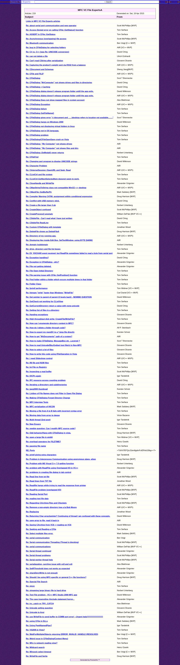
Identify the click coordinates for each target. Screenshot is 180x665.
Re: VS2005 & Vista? (35, 630)
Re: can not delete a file (37, 56)
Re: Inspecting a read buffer (39, 372)
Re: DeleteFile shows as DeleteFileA (42, 231)
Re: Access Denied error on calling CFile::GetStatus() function (54, 30)
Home (174, 2)
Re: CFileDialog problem (37, 135)
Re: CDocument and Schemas (40, 69)
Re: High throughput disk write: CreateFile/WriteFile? (50, 319)
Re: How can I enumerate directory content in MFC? (50, 323)
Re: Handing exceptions (37, 315)
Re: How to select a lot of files (40, 350)
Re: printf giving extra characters (41, 455)
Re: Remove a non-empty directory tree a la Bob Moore (51, 507)
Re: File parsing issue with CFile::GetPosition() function (51, 275)
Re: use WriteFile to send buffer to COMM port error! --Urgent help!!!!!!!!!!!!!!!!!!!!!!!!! (64, 617)
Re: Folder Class (33, 284)
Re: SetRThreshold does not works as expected (48, 569)
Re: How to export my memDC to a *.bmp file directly (50, 332)
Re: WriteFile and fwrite (37, 656)
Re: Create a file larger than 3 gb (41, 205)
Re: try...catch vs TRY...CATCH (40, 604)
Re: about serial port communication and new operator (51, 26)
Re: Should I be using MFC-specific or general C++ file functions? (56, 577)
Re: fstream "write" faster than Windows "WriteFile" (50, 293)
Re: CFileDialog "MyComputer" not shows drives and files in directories (59, 83)
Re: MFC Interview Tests (37, 402)
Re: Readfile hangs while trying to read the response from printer (56, 485)
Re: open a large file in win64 (39, 437)
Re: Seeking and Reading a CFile (41, 529)
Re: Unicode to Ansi (35, 612)
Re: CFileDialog (33, 78)
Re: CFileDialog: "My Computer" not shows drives (49, 144)
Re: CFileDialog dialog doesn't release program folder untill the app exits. (60, 91)
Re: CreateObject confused (38, 210)
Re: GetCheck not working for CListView (44, 301)
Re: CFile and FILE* (35, 74)
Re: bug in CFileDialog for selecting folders (46, 47)
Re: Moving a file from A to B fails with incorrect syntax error (54, 411)
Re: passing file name (36, 446)
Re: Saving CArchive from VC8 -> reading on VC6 (48, 525)
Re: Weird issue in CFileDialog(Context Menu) (47, 639)
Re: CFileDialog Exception (38, 104)
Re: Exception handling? (37, 258)
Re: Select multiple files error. (39, 533)
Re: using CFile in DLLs (37, 621)
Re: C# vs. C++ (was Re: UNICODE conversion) (47, 52)
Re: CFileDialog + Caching (38, 87)
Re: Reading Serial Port (37, 494)
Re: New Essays (33, 424)
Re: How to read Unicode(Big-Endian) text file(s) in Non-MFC (54, 345)
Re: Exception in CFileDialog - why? (42, 262)
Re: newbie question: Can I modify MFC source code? (51, 428)
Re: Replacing (32, 512)
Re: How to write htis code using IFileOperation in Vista (51, 354)
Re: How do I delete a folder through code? (46, 328)
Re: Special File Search (36, 582)
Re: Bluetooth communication (40, 43)
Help (163, 2)
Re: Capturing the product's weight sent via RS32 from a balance (56, 65)
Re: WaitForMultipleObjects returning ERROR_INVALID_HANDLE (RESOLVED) (62, 634)
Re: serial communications (38, 547)
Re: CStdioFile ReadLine (37, 223)
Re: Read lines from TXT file (39, 481)
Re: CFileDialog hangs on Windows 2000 (44, 122)
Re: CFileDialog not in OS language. (42, 131)
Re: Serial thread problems (38, 555)
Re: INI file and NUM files (37, 363)
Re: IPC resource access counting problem (46, 380)
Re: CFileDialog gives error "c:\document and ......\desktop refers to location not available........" (69, 118)
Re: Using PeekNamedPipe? (39, 625)
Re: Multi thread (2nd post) (38, 420)
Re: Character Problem (36, 166)
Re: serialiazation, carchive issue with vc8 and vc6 (49, 564)
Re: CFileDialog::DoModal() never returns (45, 153)
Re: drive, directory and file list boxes (43, 249)
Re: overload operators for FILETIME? (43, 442)
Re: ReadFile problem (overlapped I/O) (43, 490)
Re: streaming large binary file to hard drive (46, 590)
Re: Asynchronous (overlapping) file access (46, 39)
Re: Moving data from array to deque (43, 415)
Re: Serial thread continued (38, 551)
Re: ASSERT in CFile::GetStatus (40, 34)
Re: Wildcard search (35, 647)
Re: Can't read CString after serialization (44, 61)
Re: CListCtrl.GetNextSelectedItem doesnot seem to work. (52, 179)
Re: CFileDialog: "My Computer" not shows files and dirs (52, 148)
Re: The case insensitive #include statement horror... (50, 599)
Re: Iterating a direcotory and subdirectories (46, 385)
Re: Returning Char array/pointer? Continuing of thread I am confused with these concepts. (68, 516)
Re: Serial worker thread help (39, 560)
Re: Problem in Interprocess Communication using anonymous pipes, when (61, 459)
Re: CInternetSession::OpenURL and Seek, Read (48, 170)
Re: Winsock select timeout (38, 652)
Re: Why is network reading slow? (42, 643)
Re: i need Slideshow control (39, 358)
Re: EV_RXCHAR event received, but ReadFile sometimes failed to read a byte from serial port (69, 253)
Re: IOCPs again (33, 376)
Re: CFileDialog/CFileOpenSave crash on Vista (47, 139)
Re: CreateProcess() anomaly (39, 214)
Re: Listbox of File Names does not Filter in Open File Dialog (54, 393)
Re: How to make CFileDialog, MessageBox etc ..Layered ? (53, 341)
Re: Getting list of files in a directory (42, 310)
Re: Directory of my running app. (41, 236)
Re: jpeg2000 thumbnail (37, 389)
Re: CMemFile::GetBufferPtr (39, 192)
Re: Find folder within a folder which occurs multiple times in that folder (59, 280)
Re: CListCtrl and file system (39, 175)
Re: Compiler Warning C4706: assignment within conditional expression (59, 196)
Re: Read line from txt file (37, 477)
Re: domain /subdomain (37, 245)
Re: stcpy (30, 586)
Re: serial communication (38, 538)
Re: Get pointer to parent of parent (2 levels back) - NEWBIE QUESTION (59, 297)
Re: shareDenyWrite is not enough (42, 573)
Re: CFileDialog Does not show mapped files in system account (55, 100)
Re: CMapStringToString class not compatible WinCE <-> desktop (56, 188)
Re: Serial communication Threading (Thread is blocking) (52, 542)
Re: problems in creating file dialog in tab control (48, 472)
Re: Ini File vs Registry (36, 367)
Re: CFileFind (32, 157)
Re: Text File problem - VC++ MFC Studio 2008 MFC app (51, 595)
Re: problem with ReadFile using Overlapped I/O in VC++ (52, 468)
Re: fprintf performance (37, 288)
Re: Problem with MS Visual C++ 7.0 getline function (50, 464)
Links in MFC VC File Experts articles (43, 21)
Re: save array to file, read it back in (42, 520)
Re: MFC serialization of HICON (40, 407)
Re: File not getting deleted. (38, 266)
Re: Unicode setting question (39, 608)
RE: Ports (30, 450)
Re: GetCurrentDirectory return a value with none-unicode (52, 306)
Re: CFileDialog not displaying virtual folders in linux (50, 126)
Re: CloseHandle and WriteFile (40, 183)
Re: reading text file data (37, 499)
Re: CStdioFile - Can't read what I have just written (49, 218)
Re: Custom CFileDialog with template (43, 227)
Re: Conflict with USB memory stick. (43, 201)
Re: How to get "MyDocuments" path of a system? (49, 336)
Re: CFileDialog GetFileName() (40, 113)
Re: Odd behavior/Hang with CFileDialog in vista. (48, 433)
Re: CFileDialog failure (36, 109)
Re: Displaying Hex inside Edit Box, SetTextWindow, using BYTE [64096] (59, 240)
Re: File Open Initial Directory (39, 271)
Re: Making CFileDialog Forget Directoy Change (48, 398)
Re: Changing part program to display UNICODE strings (51, 161)
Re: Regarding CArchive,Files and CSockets (46, 503)
